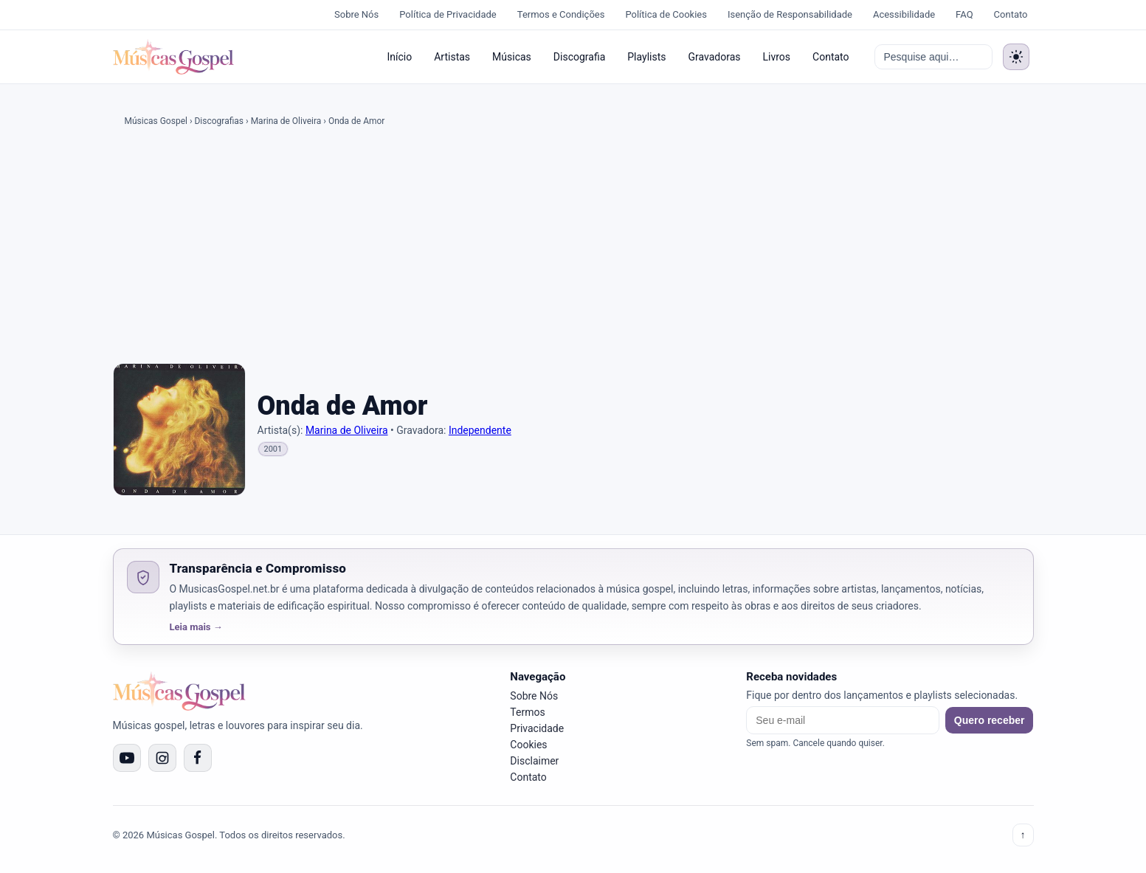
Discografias (219, 121)
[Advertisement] (573, 248)
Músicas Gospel (156, 121)
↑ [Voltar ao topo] (1023, 835)
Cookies (528, 744)
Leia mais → (196, 627)
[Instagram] (162, 758)
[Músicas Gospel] (173, 57)
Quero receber (989, 720)
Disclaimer (534, 761)
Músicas (511, 57)
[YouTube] (127, 758)
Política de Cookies (666, 14)
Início (399, 57)
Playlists (646, 57)
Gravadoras (714, 57)
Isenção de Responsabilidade (790, 14)
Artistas (452, 57)
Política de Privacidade (448, 14)
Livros (777, 57)
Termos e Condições (561, 14)
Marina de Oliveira (286, 121)
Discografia (579, 57)
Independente (480, 430)
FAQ (964, 14)
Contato (1011, 14)
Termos (527, 712)
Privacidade (537, 728)
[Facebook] (198, 758)
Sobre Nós (356, 14)
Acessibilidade (904, 14)
